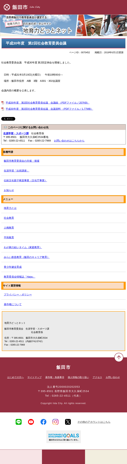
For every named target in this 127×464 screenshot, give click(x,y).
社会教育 (9, 217)
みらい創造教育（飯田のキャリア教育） (27, 257)
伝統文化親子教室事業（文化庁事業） (25, 180)
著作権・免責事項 (54, 377)
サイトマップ (34, 377)
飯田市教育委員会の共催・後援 (21, 160)
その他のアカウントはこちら (93, 421)
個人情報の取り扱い (78, 377)
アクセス (97, 377)
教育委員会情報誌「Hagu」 (19, 276)
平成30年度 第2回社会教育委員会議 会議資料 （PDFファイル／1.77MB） (49, 108)
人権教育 (9, 227)
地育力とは (10, 208)
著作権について (13, 304)
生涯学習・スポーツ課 (16, 133)
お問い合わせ (113, 377)
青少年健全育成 (13, 266)
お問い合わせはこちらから (69, 140)
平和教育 (9, 237)
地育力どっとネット (63, 25)
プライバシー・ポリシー (18, 294)
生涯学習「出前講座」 (16, 170)
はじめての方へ (15, 377)
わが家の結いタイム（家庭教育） (23, 247)
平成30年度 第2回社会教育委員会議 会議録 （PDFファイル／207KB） (47, 102)
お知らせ (9, 190)
